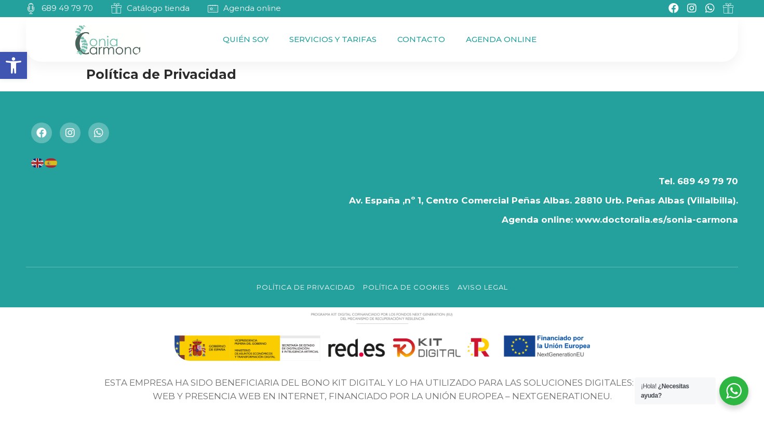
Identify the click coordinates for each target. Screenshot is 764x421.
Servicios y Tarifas (333, 39)
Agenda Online (501, 39)
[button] (13, 65)
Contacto (421, 39)
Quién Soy (246, 39)
